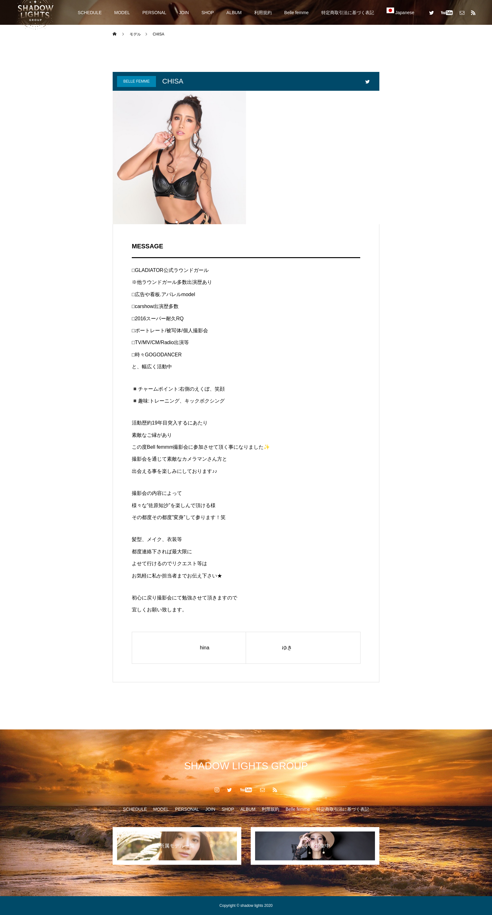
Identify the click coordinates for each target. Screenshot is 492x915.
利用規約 (263, 12)
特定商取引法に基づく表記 (347, 12)
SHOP (207, 12)
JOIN (184, 12)
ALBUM (234, 12)
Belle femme (296, 12)
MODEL (122, 12)
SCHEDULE (90, 12)
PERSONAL (154, 12)
